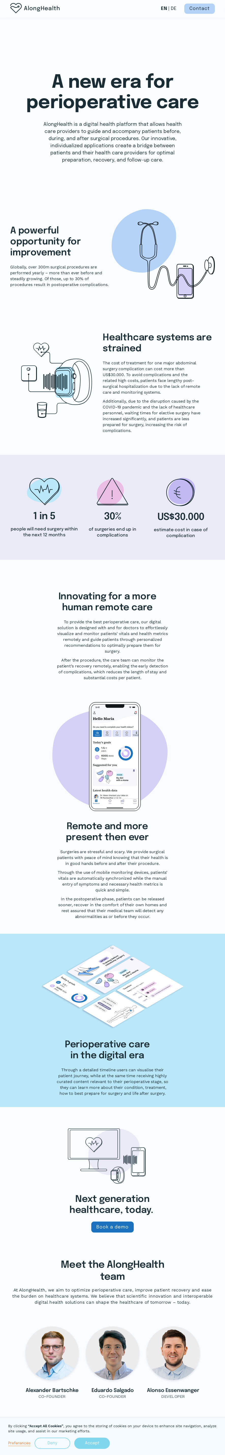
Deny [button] (52, 1443)
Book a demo (112, 1227)
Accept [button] (92, 1443)
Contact (199, 8)
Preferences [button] (19, 1443)
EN (164, 8)
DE (174, 8)
